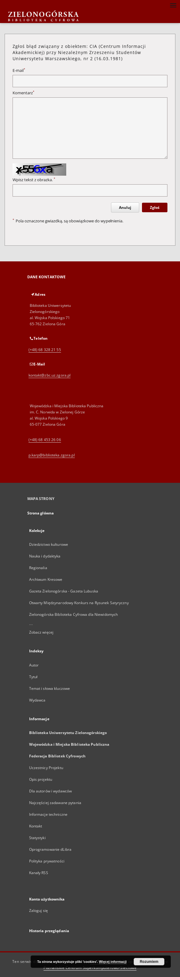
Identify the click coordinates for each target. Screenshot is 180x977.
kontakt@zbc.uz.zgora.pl (50, 375)
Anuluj (125, 207)
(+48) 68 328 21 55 (45, 349)
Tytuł (33, 676)
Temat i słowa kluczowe (49, 688)
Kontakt (35, 826)
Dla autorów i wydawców (50, 791)
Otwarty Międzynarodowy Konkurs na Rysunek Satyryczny (79, 602)
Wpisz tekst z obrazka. (34, 179)
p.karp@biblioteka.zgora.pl (52, 455)
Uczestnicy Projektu (46, 767)
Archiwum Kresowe (46, 579)
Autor (34, 665)
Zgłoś (154, 207)
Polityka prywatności (46, 861)
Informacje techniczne (48, 814)
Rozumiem (149, 961)
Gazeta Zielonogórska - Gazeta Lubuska (63, 591)
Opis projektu (40, 779)
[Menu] (172, 5)
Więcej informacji (113, 961)
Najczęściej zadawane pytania (55, 802)
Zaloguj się (38, 910)
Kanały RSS (38, 872)
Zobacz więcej (41, 632)
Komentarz (23, 93)
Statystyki (37, 837)
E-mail (19, 70)
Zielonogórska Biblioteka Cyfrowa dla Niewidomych (73, 614)
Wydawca (37, 700)
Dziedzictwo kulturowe (48, 544)
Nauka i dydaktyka (45, 556)
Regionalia (38, 567)
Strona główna (40, 513)
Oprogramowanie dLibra (50, 849)
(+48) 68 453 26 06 (45, 439)
